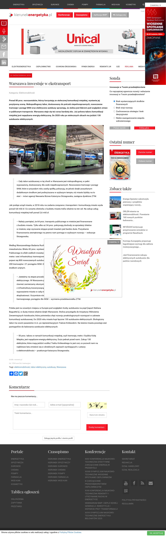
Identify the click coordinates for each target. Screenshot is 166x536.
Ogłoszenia (17, 499)
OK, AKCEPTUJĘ (156, 533)
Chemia (70, 5)
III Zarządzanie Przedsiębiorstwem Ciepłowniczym (95, 484)
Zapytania (16, 502)
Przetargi (16, 506)
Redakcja (127, 462)
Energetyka (18, 5)
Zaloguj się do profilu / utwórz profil (58, 438)
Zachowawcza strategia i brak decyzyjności (128, 113)
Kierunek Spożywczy (59, 462)
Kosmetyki (131, 5)
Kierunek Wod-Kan (57, 480)
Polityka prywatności (134, 500)
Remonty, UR (105, 67)
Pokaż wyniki (119, 128)
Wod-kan (116, 5)
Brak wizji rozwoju (123, 108)
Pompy (85, 5)
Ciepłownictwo (43, 67)
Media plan (143, 67)
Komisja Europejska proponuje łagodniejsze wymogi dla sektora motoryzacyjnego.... (138, 244)
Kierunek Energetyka (59, 459)
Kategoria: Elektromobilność (22, 93)
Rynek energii (88, 67)
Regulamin (127, 503)
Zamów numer (145, 152)
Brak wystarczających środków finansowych (128, 102)
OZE (118, 67)
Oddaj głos (144, 128)
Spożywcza (37, 5)
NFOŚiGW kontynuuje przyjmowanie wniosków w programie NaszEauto (135, 230)
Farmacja (100, 5)
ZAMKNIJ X (114, 242)
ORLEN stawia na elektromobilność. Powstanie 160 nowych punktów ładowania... (136, 216)
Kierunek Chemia (56, 470)
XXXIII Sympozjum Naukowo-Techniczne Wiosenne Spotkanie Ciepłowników (100, 474)
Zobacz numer (145, 161)
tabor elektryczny (38, 367)
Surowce (55, 5)
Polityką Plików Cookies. (70, 532)
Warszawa (61, 367)
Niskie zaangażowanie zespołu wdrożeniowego (128, 119)
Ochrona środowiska (66, 67)
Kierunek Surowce (58, 466)
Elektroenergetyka (21, 67)
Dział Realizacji (130, 470)
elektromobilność (22, 367)
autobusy (51, 367)
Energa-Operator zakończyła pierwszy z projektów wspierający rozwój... (136, 202)
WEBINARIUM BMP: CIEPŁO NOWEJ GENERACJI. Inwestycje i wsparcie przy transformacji (101, 506)
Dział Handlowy (130, 466)
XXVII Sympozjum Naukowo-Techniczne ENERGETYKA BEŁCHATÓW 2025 (99, 515)
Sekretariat (128, 459)
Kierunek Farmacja (58, 477)
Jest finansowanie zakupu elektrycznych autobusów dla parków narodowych (136, 258)
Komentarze (19, 386)
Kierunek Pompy (56, 473)
